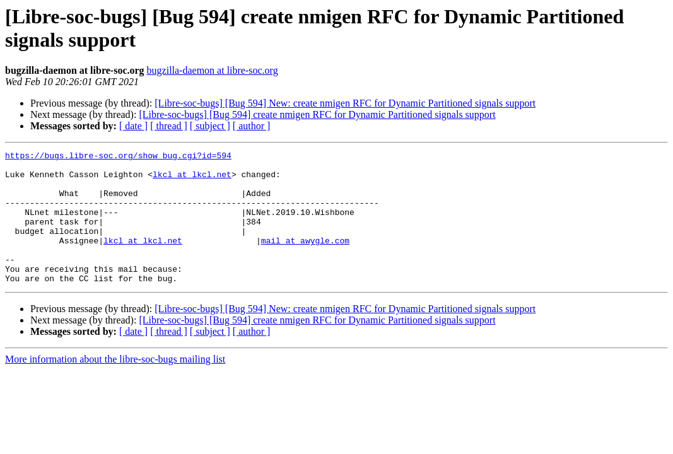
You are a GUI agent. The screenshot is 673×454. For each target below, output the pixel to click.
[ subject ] (210, 125)
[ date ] (133, 125)
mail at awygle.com (305, 259)
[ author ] (252, 125)
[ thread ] (168, 125)
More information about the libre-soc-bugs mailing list (115, 385)
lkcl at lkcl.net (192, 179)
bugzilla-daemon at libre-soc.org (212, 70)
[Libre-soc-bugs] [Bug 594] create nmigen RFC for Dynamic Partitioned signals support (317, 114)
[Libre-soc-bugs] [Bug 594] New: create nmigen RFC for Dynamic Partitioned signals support (345, 103)
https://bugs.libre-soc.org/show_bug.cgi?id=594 (118, 157)
